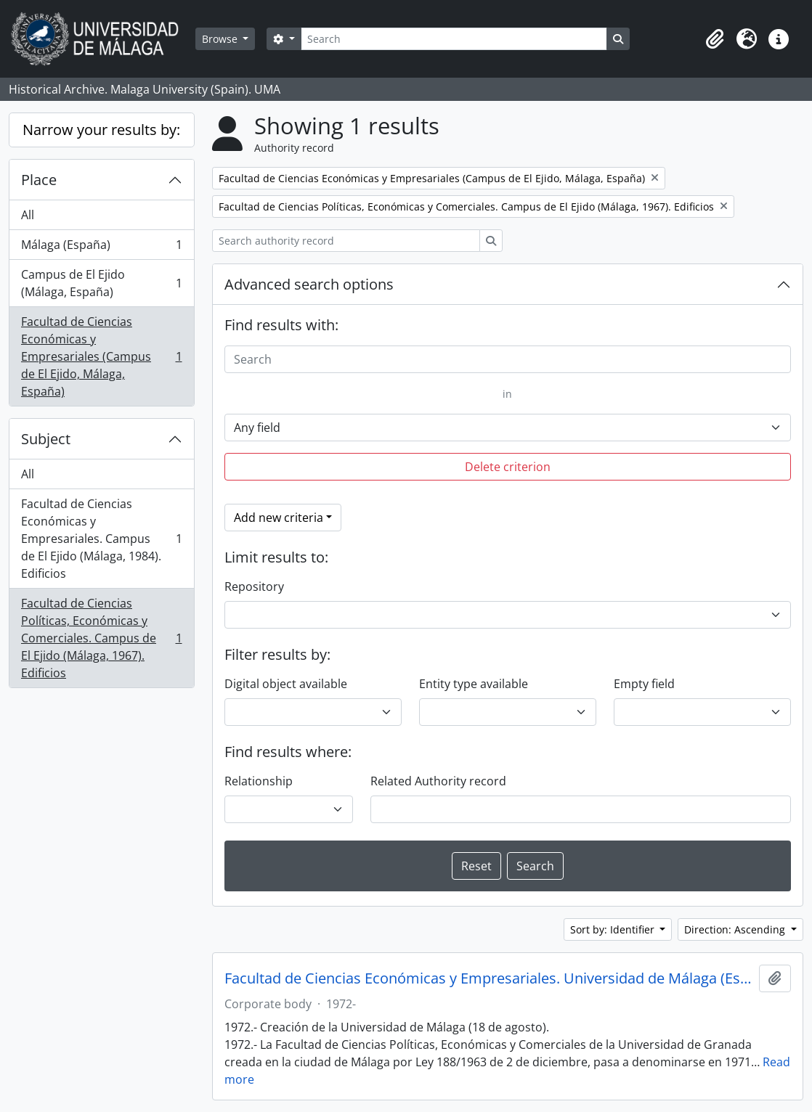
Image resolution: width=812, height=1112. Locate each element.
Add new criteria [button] (278, 518)
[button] (715, 39)
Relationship (258, 781)
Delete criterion (508, 467)
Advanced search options (309, 284)
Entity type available (473, 684)
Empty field (644, 684)
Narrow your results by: (101, 129)
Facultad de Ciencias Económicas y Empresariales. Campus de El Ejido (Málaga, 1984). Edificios (101, 538)
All (27, 215)
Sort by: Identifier (613, 929)
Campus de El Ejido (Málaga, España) (101, 283)
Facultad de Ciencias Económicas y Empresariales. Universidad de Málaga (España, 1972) (489, 978)
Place (39, 179)
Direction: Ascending (736, 929)
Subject (45, 439)
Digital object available (285, 684)
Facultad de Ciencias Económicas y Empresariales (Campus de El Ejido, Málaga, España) (101, 356)
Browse (221, 39)
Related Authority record (438, 781)
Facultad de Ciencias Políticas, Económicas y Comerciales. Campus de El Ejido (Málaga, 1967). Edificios (101, 638)
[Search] (454, 39)
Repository (254, 586)
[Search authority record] (346, 240)
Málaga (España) (101, 248)
